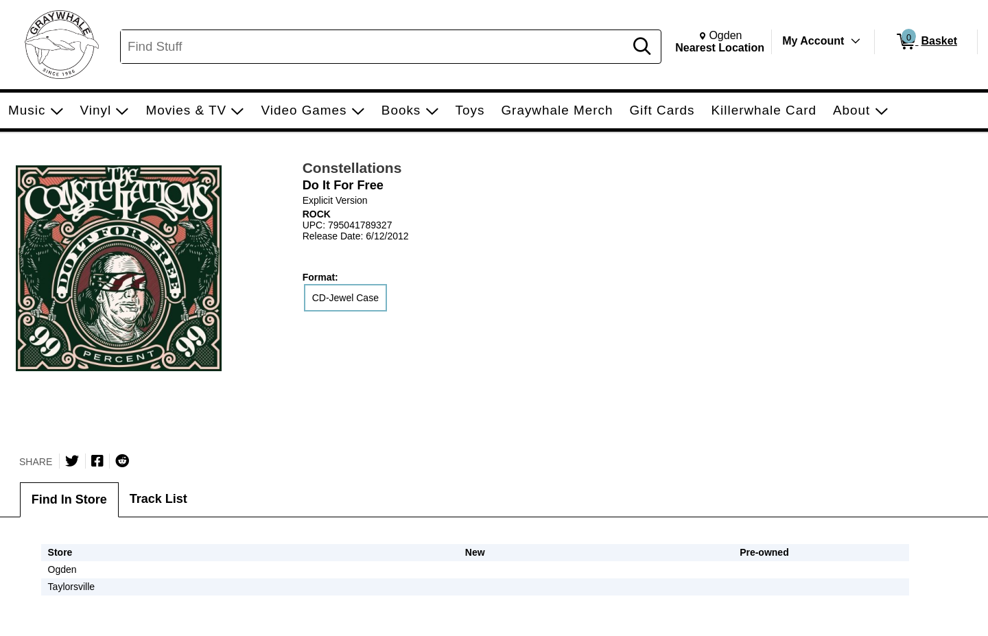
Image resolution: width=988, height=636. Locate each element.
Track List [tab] (158, 499)
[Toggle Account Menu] (855, 41)
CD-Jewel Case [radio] (345, 297)
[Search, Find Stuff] (374, 46)
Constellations (352, 168)
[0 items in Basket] (926, 42)
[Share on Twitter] (72, 461)
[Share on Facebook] (97, 461)
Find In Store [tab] (69, 499)
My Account (813, 41)
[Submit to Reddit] (122, 461)
